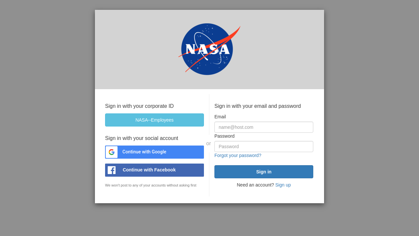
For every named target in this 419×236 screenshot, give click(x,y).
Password (224, 136)
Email (220, 116)
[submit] (263, 171)
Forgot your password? (237, 155)
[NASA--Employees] (154, 120)
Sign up (283, 184)
